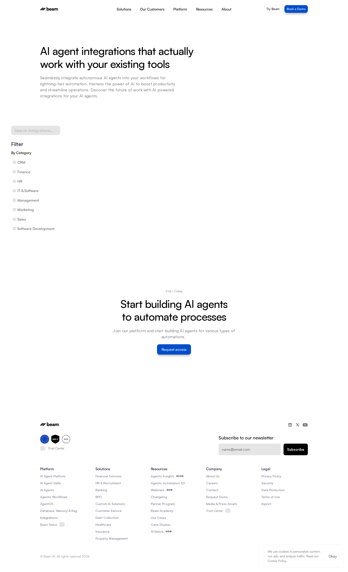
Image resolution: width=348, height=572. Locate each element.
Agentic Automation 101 (168, 483)
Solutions (124, 9)
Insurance (102, 531)
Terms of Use (270, 497)
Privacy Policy (271, 476)
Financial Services (108, 476)
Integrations (49, 518)
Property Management (111, 538)
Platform (180, 9)
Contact (212, 490)
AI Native (157, 531)
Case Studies (160, 524)
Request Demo (217, 497)
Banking (101, 490)
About (226, 9)
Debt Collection (107, 518)
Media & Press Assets (221, 504)
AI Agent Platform (52, 476)
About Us (213, 476)
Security (267, 483)
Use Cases (158, 518)
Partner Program (163, 504)
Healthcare (103, 524)
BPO (98, 497)
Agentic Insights (162, 476)
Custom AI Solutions (110, 504)
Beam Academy (162, 511)
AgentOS (47, 504)
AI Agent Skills (50, 483)
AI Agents (47, 490)
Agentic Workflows (53, 497)
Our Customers (152, 9)
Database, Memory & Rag (58, 511)
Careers (212, 483)
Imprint (266, 504)
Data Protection (273, 490)
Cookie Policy (277, 561)
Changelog (159, 497)
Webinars (157, 490)
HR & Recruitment (108, 483)
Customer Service (108, 511)
